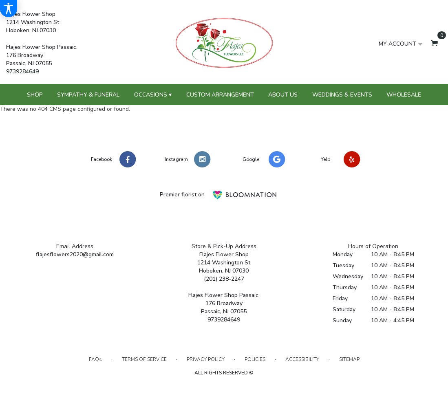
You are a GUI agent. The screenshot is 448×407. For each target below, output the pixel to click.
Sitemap (349, 359)
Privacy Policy (206, 359)
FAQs (95, 359)
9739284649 (22, 71)
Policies (255, 359)
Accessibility (302, 359)
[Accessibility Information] (8, 8)
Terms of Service (144, 359)
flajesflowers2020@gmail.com (75, 254)
